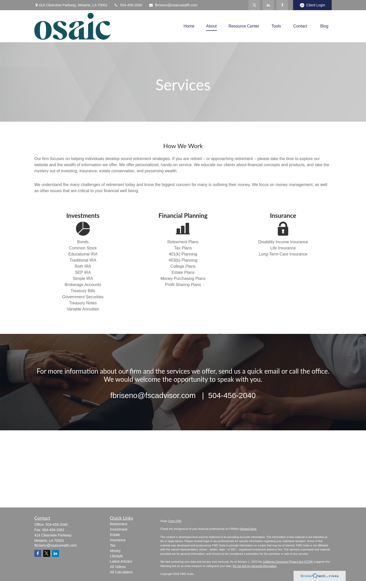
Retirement (118, 524)
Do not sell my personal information (255, 566)
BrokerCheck (248, 528)
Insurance (118, 540)
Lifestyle (116, 556)
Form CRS (174, 520)
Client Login (312, 5)
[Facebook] (282, 5)
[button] (188, 26)
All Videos (118, 567)
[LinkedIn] (268, 5)
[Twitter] (254, 5)
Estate (115, 535)
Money (115, 551)
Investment (118, 529)
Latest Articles (121, 561)
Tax (113, 545)
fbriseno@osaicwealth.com (173, 5)
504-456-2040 (128, 5)
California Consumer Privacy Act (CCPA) (288, 561)
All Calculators (121, 572)
